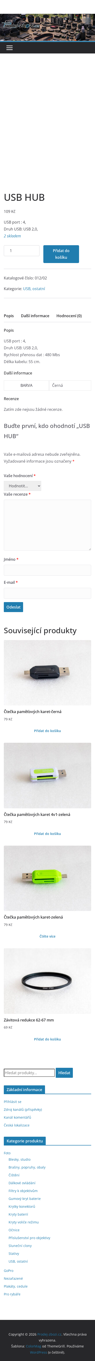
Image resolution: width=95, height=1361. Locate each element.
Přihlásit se (12, 1101)
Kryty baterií (18, 1214)
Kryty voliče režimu (24, 1222)
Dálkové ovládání (22, 1183)
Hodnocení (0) (69, 315)
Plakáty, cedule (16, 1286)
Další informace (35, 315)
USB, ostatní (34, 288)
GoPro (8, 1270)
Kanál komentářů (17, 1117)
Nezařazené (13, 1278)
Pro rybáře (12, 1294)
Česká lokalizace (17, 1125)
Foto (7, 1153)
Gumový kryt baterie (25, 1198)
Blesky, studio (19, 1159)
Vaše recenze (17, 494)
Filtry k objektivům (23, 1190)
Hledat (64, 1072)
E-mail (11, 582)
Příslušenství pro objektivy (29, 1238)
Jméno (11, 559)
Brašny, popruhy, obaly (27, 1167)
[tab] (9, 317)
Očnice (14, 1230)
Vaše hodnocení (20, 475)
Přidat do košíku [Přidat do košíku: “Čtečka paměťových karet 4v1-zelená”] (47, 833)
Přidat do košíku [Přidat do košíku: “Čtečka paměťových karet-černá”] (47, 730)
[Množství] (22, 250)
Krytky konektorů (22, 1206)
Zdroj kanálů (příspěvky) (23, 1109)
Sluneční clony (20, 1245)
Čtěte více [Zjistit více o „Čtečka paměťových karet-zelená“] (47, 936)
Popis (9, 315)
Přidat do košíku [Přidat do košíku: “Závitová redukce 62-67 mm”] (47, 1039)
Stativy (14, 1253)
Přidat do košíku (61, 254)
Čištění (14, 1175)
